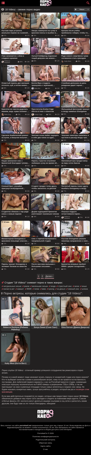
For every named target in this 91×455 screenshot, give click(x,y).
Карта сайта (45, 446)
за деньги (61, 289)
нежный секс (73, 289)
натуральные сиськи (12, 286)
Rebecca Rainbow (6, 61)
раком (26, 286)
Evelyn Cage (37, 114)
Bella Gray (6, 114)
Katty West (66, 61)
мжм (44, 289)
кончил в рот (9, 289)
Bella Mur (36, 88)
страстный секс (65, 286)
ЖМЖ (29, 289)
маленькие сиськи (40, 286)
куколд (51, 289)
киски (76, 286)
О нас (45, 449)
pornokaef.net (25, 425)
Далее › (49, 276)
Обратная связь (45, 443)
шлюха (85, 289)
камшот (20, 289)
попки (36, 289)
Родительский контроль (45, 440)
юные (84, 286)
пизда (53, 286)
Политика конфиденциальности (45, 436)
